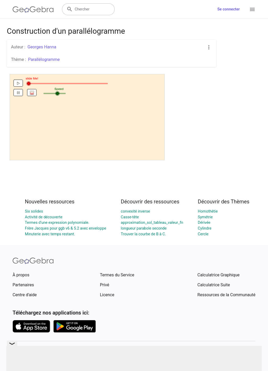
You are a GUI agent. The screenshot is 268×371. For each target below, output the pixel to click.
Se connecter (228, 9)
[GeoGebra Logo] (33, 9)
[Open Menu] (252, 9)
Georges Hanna (41, 46)
